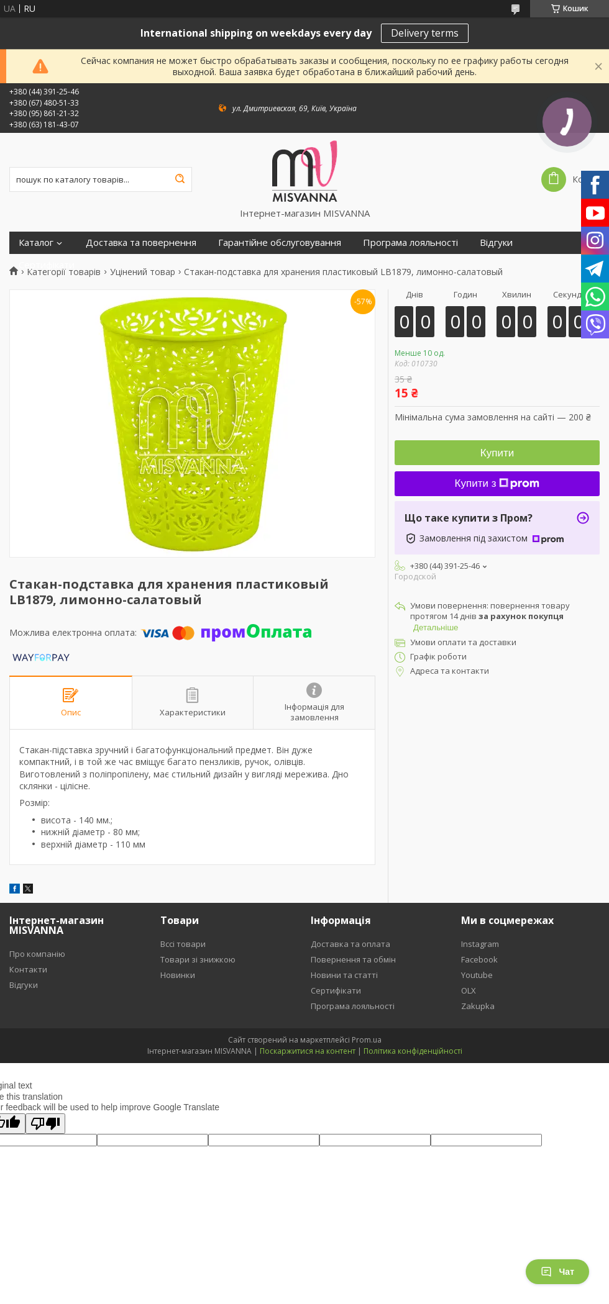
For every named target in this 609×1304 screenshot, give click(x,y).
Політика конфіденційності (413, 1051)
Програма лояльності (410, 242)
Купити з (497, 483)
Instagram (480, 943)
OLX (468, 990)
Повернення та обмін (353, 959)
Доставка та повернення (141, 242)
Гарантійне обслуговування (279, 242)
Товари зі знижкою (198, 959)
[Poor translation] (45, 1123)
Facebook (479, 959)
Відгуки (496, 242)
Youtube (477, 974)
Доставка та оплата (350, 943)
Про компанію (37, 953)
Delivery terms (425, 33)
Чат (557, 1271)
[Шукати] (179, 179)
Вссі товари (183, 943)
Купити (497, 453)
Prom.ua (367, 1040)
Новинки (177, 974)
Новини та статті (344, 974)
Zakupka (478, 1006)
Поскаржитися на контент (307, 1051)
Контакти (28, 969)
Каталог (36, 242)
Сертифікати (47, 264)
